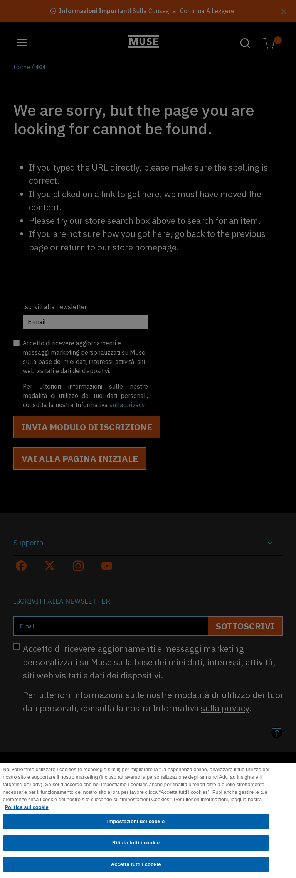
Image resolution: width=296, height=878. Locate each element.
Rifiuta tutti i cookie (136, 849)
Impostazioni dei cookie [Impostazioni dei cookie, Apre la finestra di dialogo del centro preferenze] (136, 828)
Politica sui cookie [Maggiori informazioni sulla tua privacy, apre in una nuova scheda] (26, 813)
